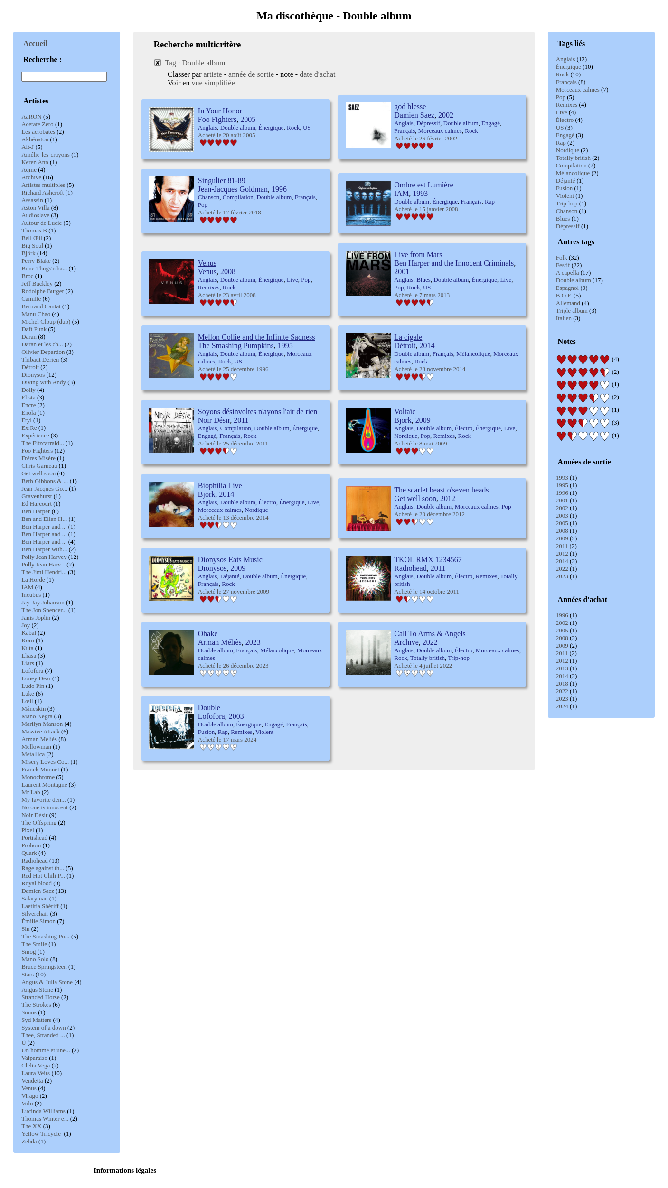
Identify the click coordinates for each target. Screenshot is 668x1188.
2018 (562, 683)
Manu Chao (35, 313)
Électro (565, 119)
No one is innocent (44, 807)
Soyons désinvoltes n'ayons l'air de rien (258, 412)
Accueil (35, 43)
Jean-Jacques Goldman (233, 189)
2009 (562, 538)
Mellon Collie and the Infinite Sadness (256, 337)
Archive (31, 177)
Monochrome (38, 776)
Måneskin (33, 708)
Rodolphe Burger (42, 291)
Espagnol (567, 287)
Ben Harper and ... (43, 526)
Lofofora (32, 670)
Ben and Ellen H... (44, 518)
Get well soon (38, 473)
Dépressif (568, 226)
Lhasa (28, 655)
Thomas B (34, 230)
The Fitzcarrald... (42, 442)
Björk (28, 253)
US (560, 127)
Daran (29, 336)
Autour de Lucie (41, 222)
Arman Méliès (39, 738)
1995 (562, 485)
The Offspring (38, 822)
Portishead (34, 837)
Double (209, 708)
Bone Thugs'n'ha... (44, 268)
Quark (29, 852)
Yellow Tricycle (41, 1133)
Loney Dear (36, 678)
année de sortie (251, 74)
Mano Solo (34, 959)
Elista (28, 397)
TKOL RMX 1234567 (428, 560)
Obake (208, 634)
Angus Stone (37, 989)
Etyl (26, 420)
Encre (28, 404)
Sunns (29, 1012)
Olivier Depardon (43, 351)
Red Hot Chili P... (43, 875)
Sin (25, 928)
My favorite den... (43, 799)
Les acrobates (38, 131)
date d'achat (317, 74)
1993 (562, 477)
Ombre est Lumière (423, 185)
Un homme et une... (45, 1050)
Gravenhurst (36, 496)
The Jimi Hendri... (43, 571)
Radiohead (34, 860)
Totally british (573, 157)
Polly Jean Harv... (43, 564)
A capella (567, 272)
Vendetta (32, 1080)
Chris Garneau (39, 465)
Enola (28, 412)
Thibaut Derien (40, 359)
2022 (562, 568)
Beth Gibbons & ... (44, 480)
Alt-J (27, 146)
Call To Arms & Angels (430, 634)
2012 (562, 553)
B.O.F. (564, 295)
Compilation (571, 165)
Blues (563, 218)
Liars (27, 663)
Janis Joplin (35, 617)
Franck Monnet (40, 769)
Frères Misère (38, 458)
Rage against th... (42, 868)
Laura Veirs (35, 1073)
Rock (562, 74)
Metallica (33, 754)
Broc (27, 275)
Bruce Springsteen (44, 966)
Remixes (567, 104)
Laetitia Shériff (40, 906)
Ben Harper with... (44, 549)
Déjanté (565, 180)
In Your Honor (220, 111)
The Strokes (36, 1004)
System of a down (43, 1027)
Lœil (27, 701)
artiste (213, 74)
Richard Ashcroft (42, 192)
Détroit (30, 367)
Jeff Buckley (37, 283)
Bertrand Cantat (41, 306)
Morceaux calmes (578, 89)
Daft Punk (34, 329)
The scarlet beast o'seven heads (441, 490)
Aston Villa (35, 207)
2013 (562, 668)
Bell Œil (31, 237)
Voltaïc (404, 412)
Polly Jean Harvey (43, 556)
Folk (561, 257)
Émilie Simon (38, 921)
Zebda (29, 1141)
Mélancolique (573, 172)
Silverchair (34, 913)
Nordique (567, 150)
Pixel (27, 830)
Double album (573, 280)
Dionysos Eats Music (230, 560)
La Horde (33, 579)
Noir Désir (34, 814)
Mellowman (36, 746)
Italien (564, 318)
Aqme (29, 169)
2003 (562, 515)
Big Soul (32, 245)
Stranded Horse (40, 997)
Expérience (35, 435)
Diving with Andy (43, 382)
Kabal (28, 632)
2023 (562, 576)
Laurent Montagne (44, 784)
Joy (25, 625)
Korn (27, 640)
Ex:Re (29, 427)
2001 (562, 500)
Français (566, 81)
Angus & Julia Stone (47, 981)
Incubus (31, 594)
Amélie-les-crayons (45, 154)
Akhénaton (34, 139)
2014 (562, 561)
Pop (560, 97)
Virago (29, 1095)
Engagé (565, 135)
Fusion (564, 188)
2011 (562, 545)
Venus (29, 1088)
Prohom (31, 845)
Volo (27, 1103)
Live (561, 112)
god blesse (410, 106)
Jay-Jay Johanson (43, 602)
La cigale (408, 337)
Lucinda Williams (43, 1110)
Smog (28, 951)
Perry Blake (36, 260)
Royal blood (36, 883)
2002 (562, 507)
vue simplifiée (213, 83)
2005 (562, 523)
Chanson (567, 210)
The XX (31, 1126)
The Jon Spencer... (44, 609)
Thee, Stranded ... (43, 1035)
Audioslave (35, 215)
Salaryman (34, 898)
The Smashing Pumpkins (236, 346)
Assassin (32, 200)
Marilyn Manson (42, 723)
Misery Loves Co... (45, 761)
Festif (563, 265)
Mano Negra (36, 716)
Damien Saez (37, 890)
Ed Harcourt (36, 503)
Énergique (568, 66)
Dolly (28, 389)
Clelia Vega (35, 1065)
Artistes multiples (43, 184)
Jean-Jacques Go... (44, 488)
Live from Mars (418, 255)
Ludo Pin (32, 685)
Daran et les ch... (42, 344)
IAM (27, 587)
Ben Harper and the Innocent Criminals (454, 263)
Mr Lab (30, 792)
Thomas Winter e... (44, 1118)
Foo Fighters (37, 450)
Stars (27, 974)
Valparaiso (34, 1057)
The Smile (34, 943)
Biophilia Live (220, 486)
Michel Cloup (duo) (45, 321)
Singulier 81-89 (221, 180)
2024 (562, 706)
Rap (561, 142)
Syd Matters (36, 1019)
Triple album (572, 310)
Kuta (27, 647)
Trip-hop (567, 203)
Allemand (568, 302)
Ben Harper (35, 511)
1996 (562, 492)
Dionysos (33, 374)
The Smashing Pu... (45, 936)
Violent (565, 195)
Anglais (565, 59)
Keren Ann (34, 162)
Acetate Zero (37, 124)
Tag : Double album (195, 63)
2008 (562, 530)
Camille (31, 298)
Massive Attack (40, 731)
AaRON (31, 116)
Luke (27, 693)
